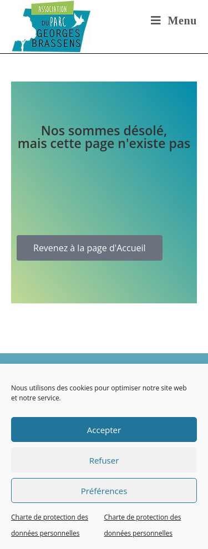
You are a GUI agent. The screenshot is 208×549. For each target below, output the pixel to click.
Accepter (104, 429)
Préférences (104, 490)
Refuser (104, 460)
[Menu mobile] (174, 20)
